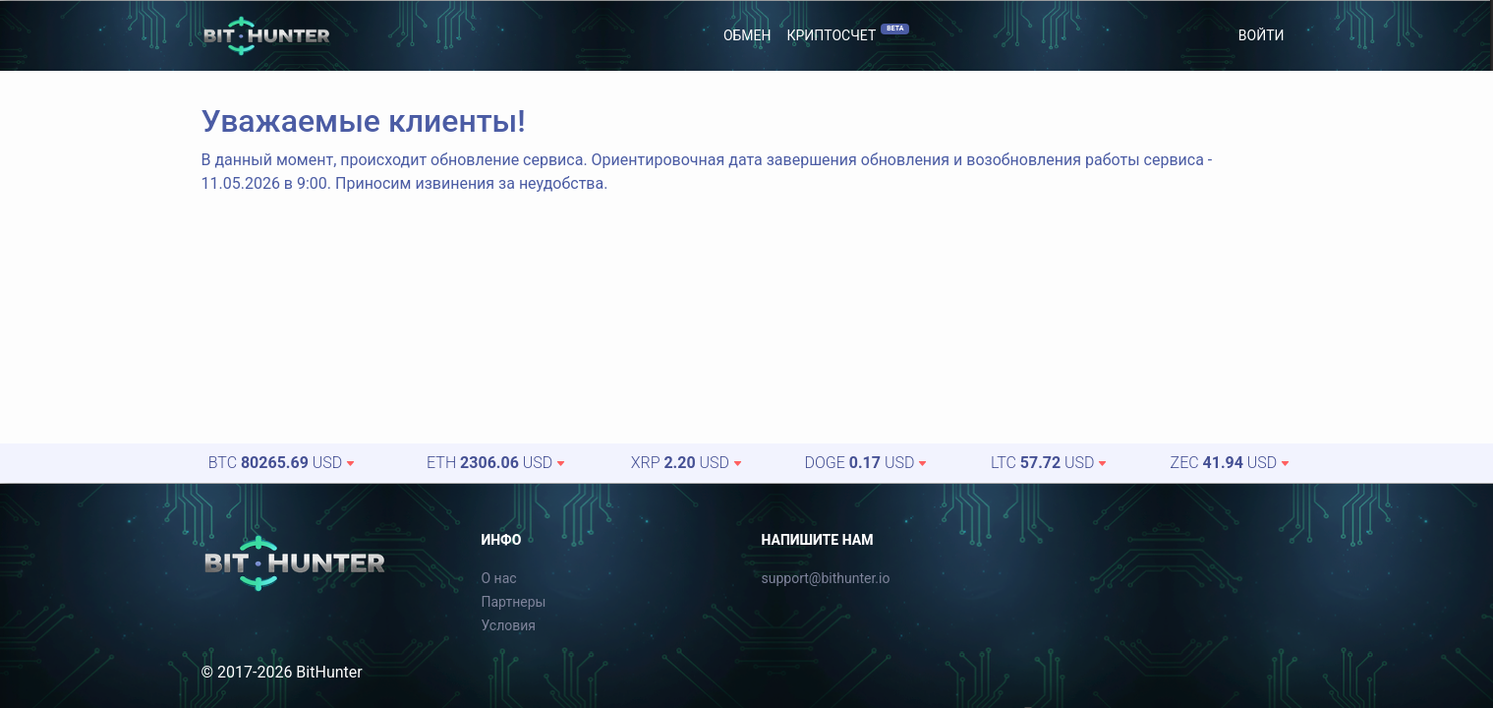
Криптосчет (848, 33)
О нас (499, 578)
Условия (509, 625)
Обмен (747, 35)
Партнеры (514, 602)
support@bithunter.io (826, 578)
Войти (1261, 35)
